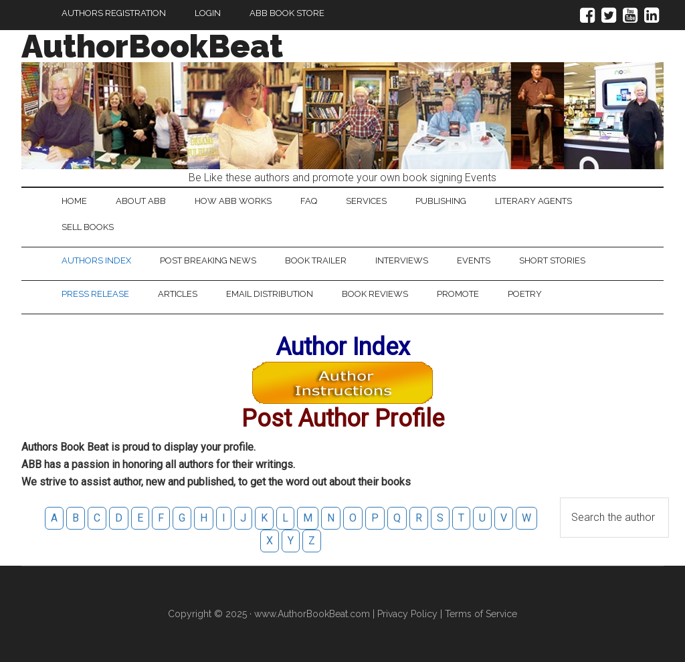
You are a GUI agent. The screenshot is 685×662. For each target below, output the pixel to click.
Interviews (401, 260)
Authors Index (96, 260)
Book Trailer (316, 260)
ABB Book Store (287, 13)
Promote (458, 294)
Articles (177, 294)
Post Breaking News (208, 260)
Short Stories (552, 260)
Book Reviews (375, 294)
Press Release (95, 294)
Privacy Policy (407, 614)
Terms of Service (481, 614)
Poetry (525, 294)
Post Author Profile (342, 419)
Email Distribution (269, 294)
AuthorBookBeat (152, 46)
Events (473, 260)
